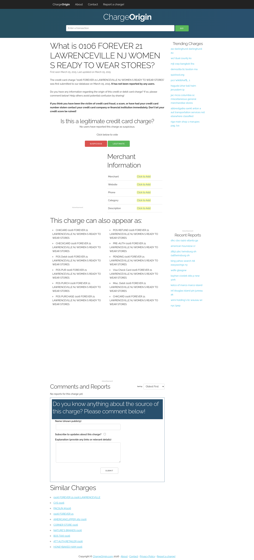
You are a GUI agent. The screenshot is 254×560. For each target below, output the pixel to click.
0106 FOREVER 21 (63, 513)
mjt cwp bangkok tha (182, 63)
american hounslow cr (183, 246)
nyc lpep (175, 305)
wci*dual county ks (181, 58)
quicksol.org (177, 74)
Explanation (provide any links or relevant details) (83, 439)
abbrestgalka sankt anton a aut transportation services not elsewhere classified (188, 112)
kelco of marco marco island (186, 285)
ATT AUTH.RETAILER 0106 (68, 541)
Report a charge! (113, 4)
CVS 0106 (58, 502)
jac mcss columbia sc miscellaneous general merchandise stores (183, 99)
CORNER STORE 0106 (65, 524)
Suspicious (96, 144)
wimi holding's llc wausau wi (186, 300)
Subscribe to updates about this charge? (78, 434)
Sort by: (139, 386)
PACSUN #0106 (62, 508)
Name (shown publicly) (68, 421)
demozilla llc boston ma (184, 69)
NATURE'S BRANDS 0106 (67, 530)
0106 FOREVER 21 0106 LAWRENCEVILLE (76, 497)
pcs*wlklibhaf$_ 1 (180, 80)
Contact (93, 4)
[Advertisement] (77, 182)
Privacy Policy (147, 556)
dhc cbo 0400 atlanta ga (184, 240)
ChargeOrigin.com (103, 556)
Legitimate (119, 144)
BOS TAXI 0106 (61, 535)
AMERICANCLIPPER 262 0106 (70, 519)
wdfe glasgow (179, 270)
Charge (61, 4)
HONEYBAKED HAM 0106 (67, 546)
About (79, 4)
